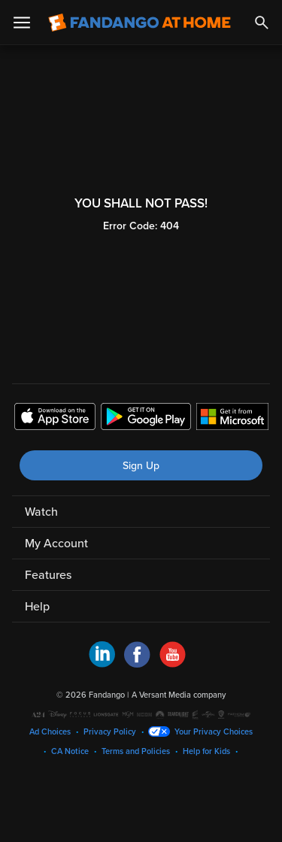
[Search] (261, 23)
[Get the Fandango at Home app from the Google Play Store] (146, 418)
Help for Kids (206, 751)
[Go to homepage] (139, 23)
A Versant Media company (179, 695)
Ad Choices (50, 732)
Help (37, 606)
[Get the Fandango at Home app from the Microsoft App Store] (232, 418)
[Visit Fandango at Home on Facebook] (137, 664)
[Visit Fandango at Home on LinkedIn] (102, 664)
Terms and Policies (136, 751)
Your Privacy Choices (213, 732)
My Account (56, 543)
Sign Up (141, 465)
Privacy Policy (109, 732)
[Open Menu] (21, 22)
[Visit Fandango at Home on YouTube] (172, 664)
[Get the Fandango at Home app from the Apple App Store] (55, 418)
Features (48, 575)
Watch (41, 511)
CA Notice (70, 751)
